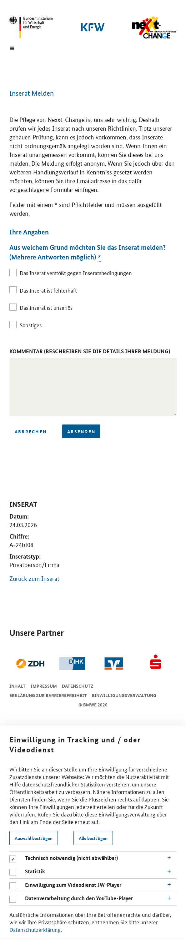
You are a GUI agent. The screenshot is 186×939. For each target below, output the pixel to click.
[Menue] (12, 48)
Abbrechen (31, 431)
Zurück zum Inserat (34, 578)
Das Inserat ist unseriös (46, 307)
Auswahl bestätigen (34, 838)
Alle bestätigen (93, 838)
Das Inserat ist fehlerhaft (48, 290)
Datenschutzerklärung (35, 929)
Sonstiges (31, 325)
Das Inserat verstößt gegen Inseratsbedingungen (76, 272)
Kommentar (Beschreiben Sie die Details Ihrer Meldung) (89, 351)
